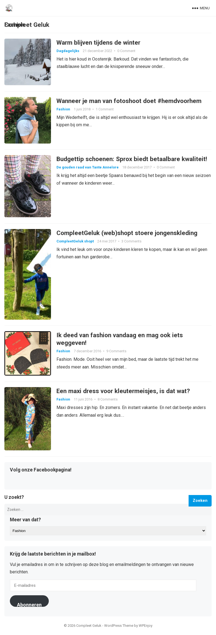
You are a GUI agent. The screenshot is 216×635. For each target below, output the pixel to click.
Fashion (63, 109)
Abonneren (29, 604)
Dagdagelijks (67, 51)
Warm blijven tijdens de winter (98, 42)
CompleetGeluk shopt (75, 241)
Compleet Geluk (26, 24)
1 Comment (105, 109)
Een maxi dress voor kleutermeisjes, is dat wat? (123, 391)
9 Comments (116, 351)
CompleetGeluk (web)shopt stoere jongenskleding (126, 232)
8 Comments (108, 399)
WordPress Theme (118, 626)
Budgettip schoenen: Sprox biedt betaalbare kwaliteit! (131, 159)
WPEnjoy (145, 626)
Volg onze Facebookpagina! (41, 470)
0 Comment (126, 51)
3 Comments (131, 241)
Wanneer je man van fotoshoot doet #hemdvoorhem (128, 100)
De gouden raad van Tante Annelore (87, 167)
